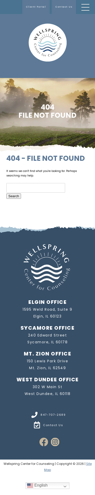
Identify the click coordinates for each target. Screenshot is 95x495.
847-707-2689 (47, 414)
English (37, 485)
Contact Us (63, 6)
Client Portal (36, 6)
